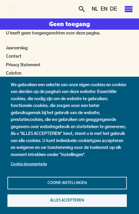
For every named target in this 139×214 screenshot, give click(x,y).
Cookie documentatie (29, 164)
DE (113, 9)
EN (104, 9)
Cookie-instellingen (67, 183)
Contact (13, 56)
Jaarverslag (17, 47)
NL (95, 9)
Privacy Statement (23, 64)
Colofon (13, 73)
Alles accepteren (67, 200)
